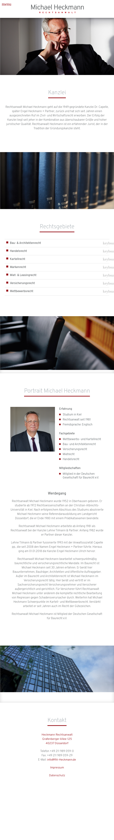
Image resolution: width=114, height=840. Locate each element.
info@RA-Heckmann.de (61, 760)
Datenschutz (57, 775)
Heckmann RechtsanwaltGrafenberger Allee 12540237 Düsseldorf (57, 739)
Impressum (57, 767)
